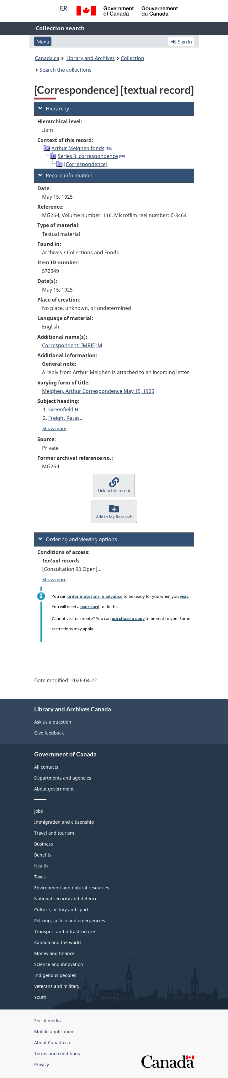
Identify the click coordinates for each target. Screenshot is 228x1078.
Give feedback (49, 733)
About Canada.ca (52, 1042)
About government (54, 789)
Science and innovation (58, 964)
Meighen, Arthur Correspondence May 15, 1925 (98, 391)
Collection (132, 58)
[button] (114, 485)
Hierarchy (53, 108)
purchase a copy (128, 618)
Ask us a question (52, 722)
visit (184, 596)
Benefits (42, 855)
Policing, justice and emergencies (69, 920)
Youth (40, 997)
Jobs (38, 811)
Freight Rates (64, 417)
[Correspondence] (86, 164)
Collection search (60, 28)
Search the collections (66, 69)
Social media (47, 1021)
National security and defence (66, 899)
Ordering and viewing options (77, 539)
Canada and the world (57, 942)
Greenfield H (63, 409)
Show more (54, 428)
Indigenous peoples (55, 975)
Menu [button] (42, 41)
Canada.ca (47, 58)
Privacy (41, 1064)
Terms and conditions (57, 1053)
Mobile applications (55, 1032)
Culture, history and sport (61, 910)
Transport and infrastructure (64, 931)
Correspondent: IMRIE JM (72, 345)
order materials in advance (95, 596)
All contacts (46, 767)
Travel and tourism (54, 833)
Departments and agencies (62, 778)
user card (89, 606)
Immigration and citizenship (64, 822)
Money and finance (54, 953)
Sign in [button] (181, 41)
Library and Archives (90, 58)
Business (43, 844)
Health (41, 866)
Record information (65, 175)
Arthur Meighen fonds (77, 148)
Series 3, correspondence (88, 156)
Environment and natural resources (71, 888)
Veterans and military (56, 986)
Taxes (40, 877)
